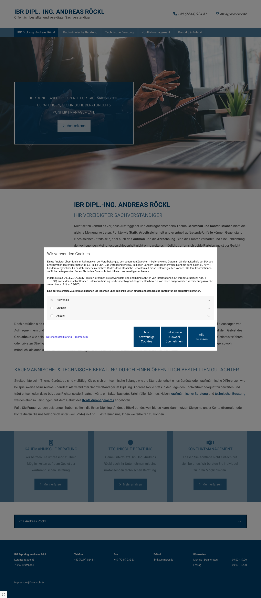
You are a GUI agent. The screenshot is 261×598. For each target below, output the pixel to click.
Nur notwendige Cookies (118, 337)
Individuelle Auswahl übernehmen (157, 336)
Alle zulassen (196, 337)
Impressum (81, 336)
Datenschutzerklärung (59, 336)
